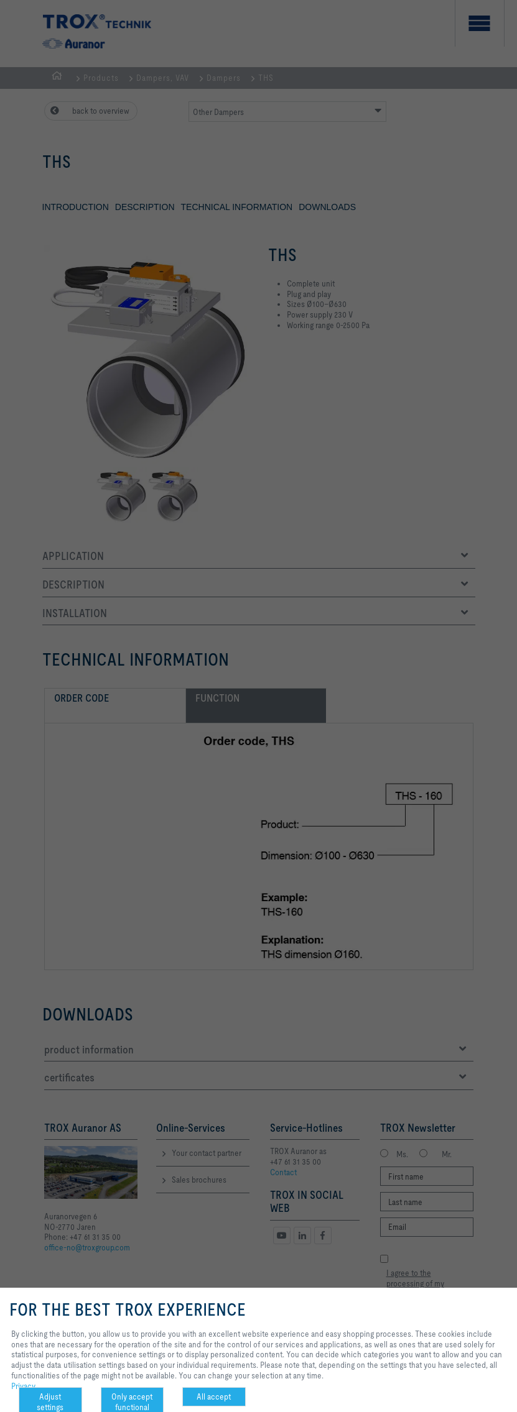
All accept (214, 1396)
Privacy (23, 1386)
